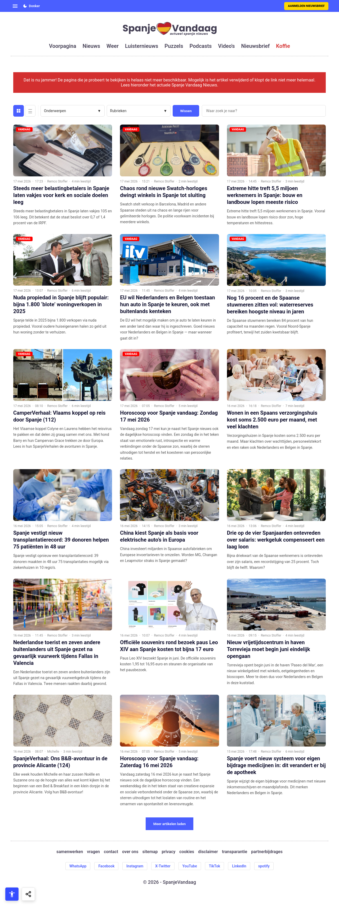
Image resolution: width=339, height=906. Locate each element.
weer (112, 46)
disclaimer (208, 851)
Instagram (134, 866)
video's (226, 46)
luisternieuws (141, 46)
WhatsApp (77, 866)
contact (111, 851)
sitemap (150, 851)
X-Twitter (163, 866)
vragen (93, 851)
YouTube (189, 866)
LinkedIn (239, 866)
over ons (130, 851)
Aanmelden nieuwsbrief (306, 6)
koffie (283, 46)
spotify (264, 866)
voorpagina (62, 46)
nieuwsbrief (255, 46)
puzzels (173, 46)
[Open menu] (15, 6)
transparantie (234, 851)
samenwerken (69, 851)
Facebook (106, 866)
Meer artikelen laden (169, 824)
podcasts (201, 46)
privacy (168, 851)
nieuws (91, 46)
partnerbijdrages (267, 851)
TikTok (214, 866)
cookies (186, 851)
